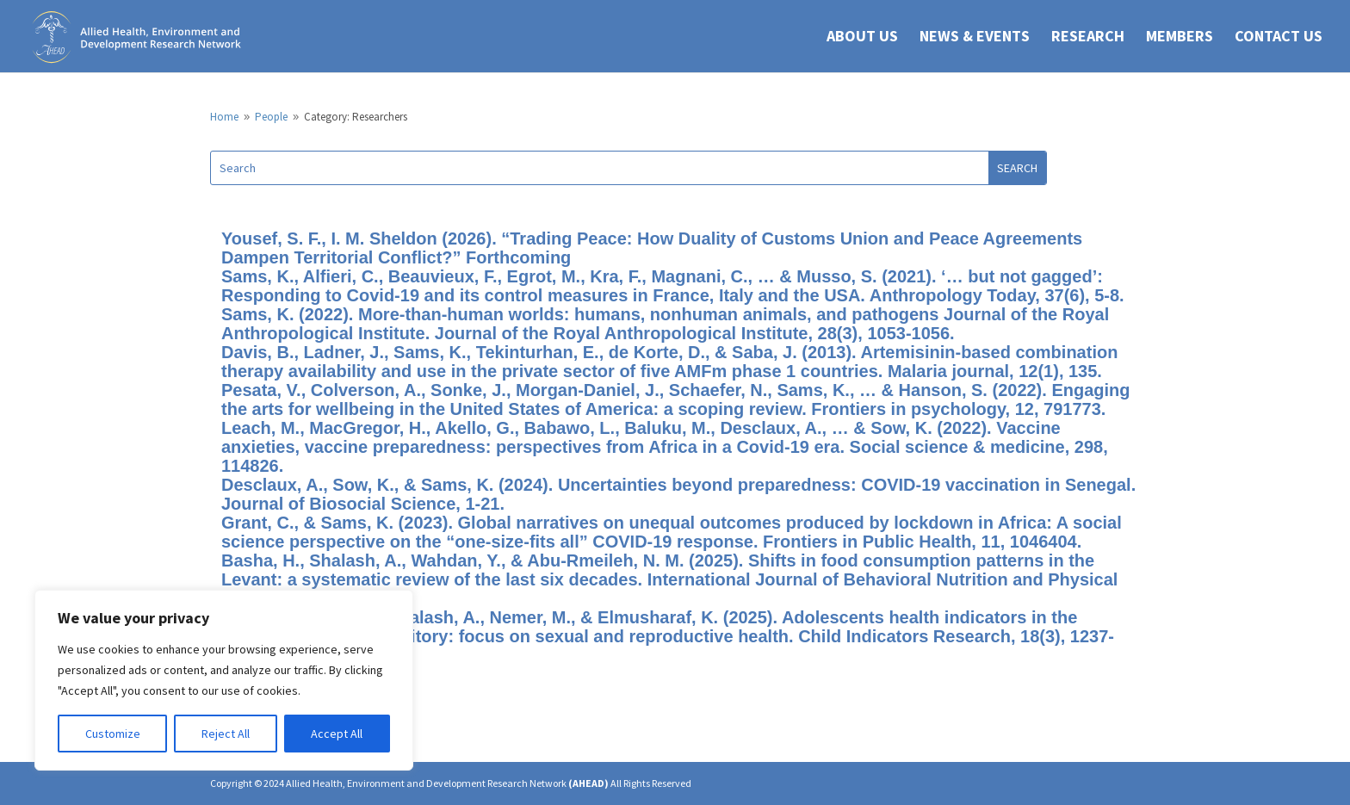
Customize (112, 733)
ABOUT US (862, 38)
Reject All (225, 733)
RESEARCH (1087, 38)
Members (1179, 38)
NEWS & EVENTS (975, 38)
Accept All (336, 733)
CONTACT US (1278, 38)
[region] (223, 680)
